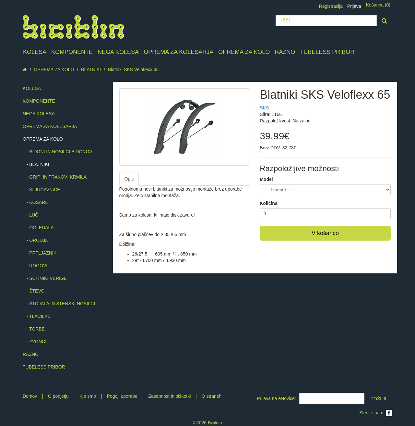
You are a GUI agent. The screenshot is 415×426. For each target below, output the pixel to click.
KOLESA (34, 52)
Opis (129, 179)
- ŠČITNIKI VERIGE (45, 278)
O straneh (211, 396)
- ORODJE (35, 240)
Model (266, 179)
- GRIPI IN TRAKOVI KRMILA (55, 177)
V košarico (325, 233)
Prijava (354, 6)
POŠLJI (378, 398)
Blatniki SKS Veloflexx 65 (133, 69)
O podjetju (58, 396)
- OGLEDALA (38, 227)
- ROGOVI (35, 265)
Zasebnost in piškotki (169, 396)
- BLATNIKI (36, 164)
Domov (30, 396)
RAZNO (285, 52)
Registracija (331, 6)
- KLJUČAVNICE (41, 189)
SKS (264, 107)
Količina (268, 203)
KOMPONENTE (72, 52)
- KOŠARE (35, 202)
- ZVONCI (34, 341)
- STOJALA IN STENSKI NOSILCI (59, 303)
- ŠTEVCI (34, 291)
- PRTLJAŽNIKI (40, 253)
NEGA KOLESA (118, 52)
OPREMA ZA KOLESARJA (178, 52)
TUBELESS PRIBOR (327, 52)
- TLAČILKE (37, 316)
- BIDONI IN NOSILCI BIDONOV (57, 151)
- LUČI (31, 215)
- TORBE (34, 329)
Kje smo (87, 396)
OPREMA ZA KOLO (244, 52)
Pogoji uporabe (122, 396)
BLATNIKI (91, 69)
